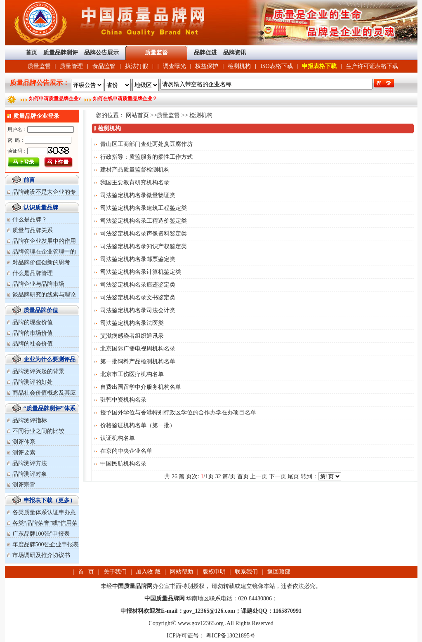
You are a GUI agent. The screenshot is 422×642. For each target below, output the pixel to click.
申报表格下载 (319, 66)
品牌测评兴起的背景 (38, 371)
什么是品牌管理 (32, 273)
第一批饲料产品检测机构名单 (137, 361)
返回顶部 (278, 572)
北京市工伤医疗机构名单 (132, 374)
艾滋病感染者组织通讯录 (132, 336)
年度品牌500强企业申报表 (45, 544)
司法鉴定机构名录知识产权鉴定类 (143, 246)
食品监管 (104, 66)
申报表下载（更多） (49, 500)
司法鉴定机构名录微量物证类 (137, 195)
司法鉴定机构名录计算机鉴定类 (140, 272)
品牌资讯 (234, 52)
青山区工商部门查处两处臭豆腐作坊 (146, 144)
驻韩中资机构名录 (123, 400)
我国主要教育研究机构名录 (135, 182)
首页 (31, 52)
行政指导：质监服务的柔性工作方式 (146, 157)
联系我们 (246, 572)
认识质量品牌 (41, 208)
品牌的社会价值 (32, 344)
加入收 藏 (148, 572)
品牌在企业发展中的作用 (44, 241)
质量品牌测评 (60, 52)
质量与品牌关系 (32, 230)
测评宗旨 (23, 485)
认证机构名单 (117, 438)
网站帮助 (181, 572)
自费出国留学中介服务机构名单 (140, 387)
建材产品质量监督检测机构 (135, 170)
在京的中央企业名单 (126, 451)
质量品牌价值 (41, 310)
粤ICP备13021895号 (230, 636)
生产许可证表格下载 (372, 66)
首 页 (86, 572)
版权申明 (214, 572)
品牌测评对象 (29, 474)
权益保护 (206, 66)
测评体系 (23, 442)
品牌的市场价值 (32, 333)
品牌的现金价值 (32, 322)
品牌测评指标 (29, 420)
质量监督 (39, 66)
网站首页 (137, 115)
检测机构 (239, 66)
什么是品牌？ (29, 219)
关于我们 (115, 572)
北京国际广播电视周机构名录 (137, 349)
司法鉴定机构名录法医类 (132, 323)
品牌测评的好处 (32, 382)
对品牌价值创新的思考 (41, 262)
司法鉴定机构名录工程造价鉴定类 (143, 221)
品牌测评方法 (29, 463)
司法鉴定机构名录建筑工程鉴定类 (143, 208)
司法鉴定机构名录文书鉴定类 (137, 297)
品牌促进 (205, 52)
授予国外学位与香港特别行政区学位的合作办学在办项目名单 (178, 412)
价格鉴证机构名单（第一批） (137, 425)
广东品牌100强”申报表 (41, 534)
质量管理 (71, 66)
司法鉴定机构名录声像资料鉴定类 (143, 233)
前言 (29, 180)
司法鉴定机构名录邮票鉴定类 (137, 259)
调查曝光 (174, 66)
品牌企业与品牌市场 (38, 284)
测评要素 (23, 452)
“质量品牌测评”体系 (49, 408)
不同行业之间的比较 (38, 431)
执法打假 (136, 66)
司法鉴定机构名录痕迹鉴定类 (137, 285)
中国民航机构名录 (123, 464)
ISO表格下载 (276, 66)
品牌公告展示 (101, 52)
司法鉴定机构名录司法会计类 (137, 310)
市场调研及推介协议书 (41, 555)
